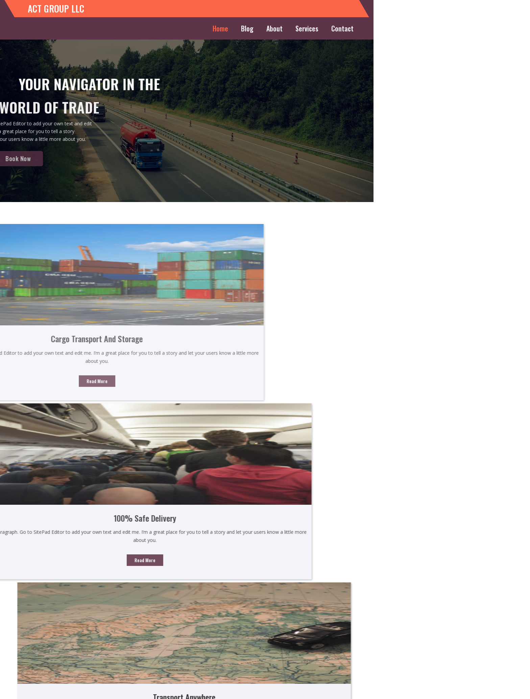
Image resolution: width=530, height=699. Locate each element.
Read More (127, 375)
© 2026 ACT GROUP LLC (265, 690)
